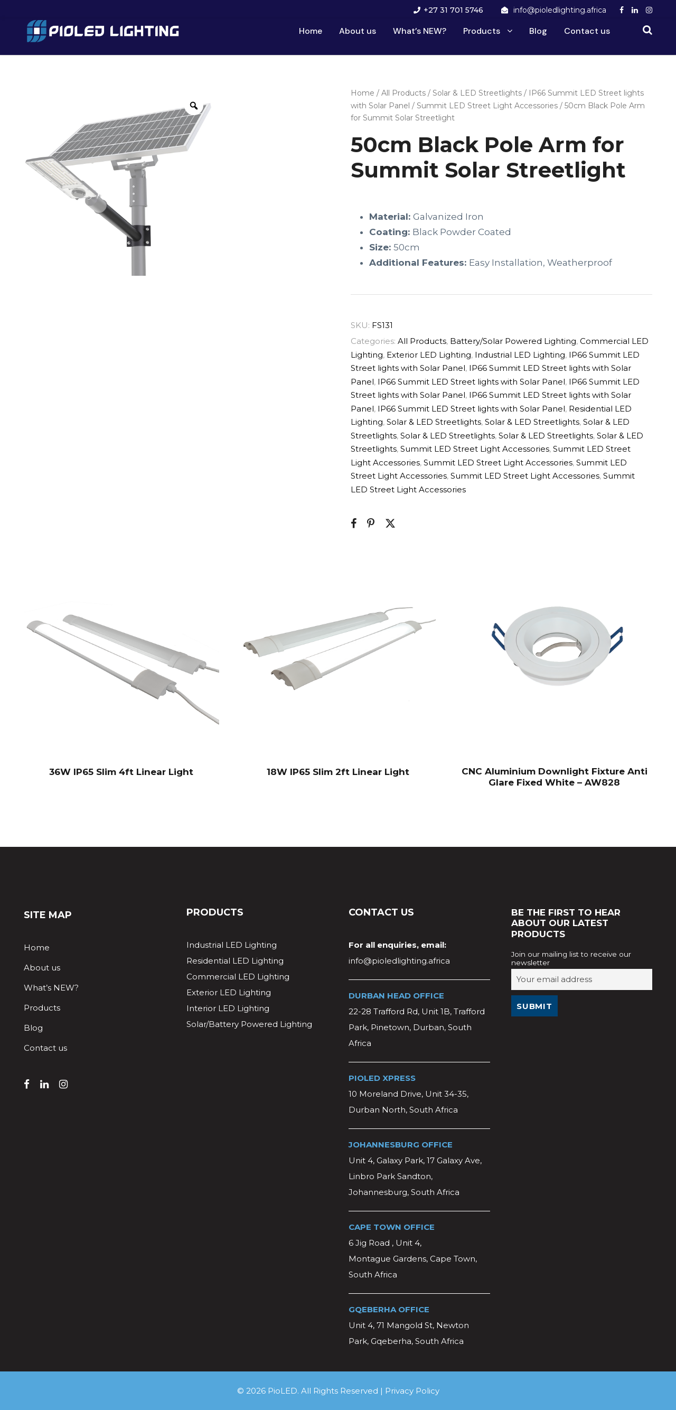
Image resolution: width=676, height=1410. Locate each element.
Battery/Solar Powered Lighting (513, 341)
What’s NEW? (419, 30)
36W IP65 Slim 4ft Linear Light (121, 772)
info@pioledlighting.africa (559, 10)
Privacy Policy (412, 1391)
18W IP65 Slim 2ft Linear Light (338, 772)
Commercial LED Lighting (237, 977)
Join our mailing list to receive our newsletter (571, 958)
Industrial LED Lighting (520, 355)
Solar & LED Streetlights (477, 93)
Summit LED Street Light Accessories (487, 105)
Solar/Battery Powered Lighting (249, 1024)
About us (357, 30)
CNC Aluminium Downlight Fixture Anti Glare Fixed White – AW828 (554, 776)
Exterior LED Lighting (429, 355)
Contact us (587, 30)
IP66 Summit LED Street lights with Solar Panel (471, 382)
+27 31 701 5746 (453, 10)
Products (481, 30)
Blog (538, 30)
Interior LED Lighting (227, 1008)
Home (310, 30)
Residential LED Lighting (235, 961)
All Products (403, 93)
